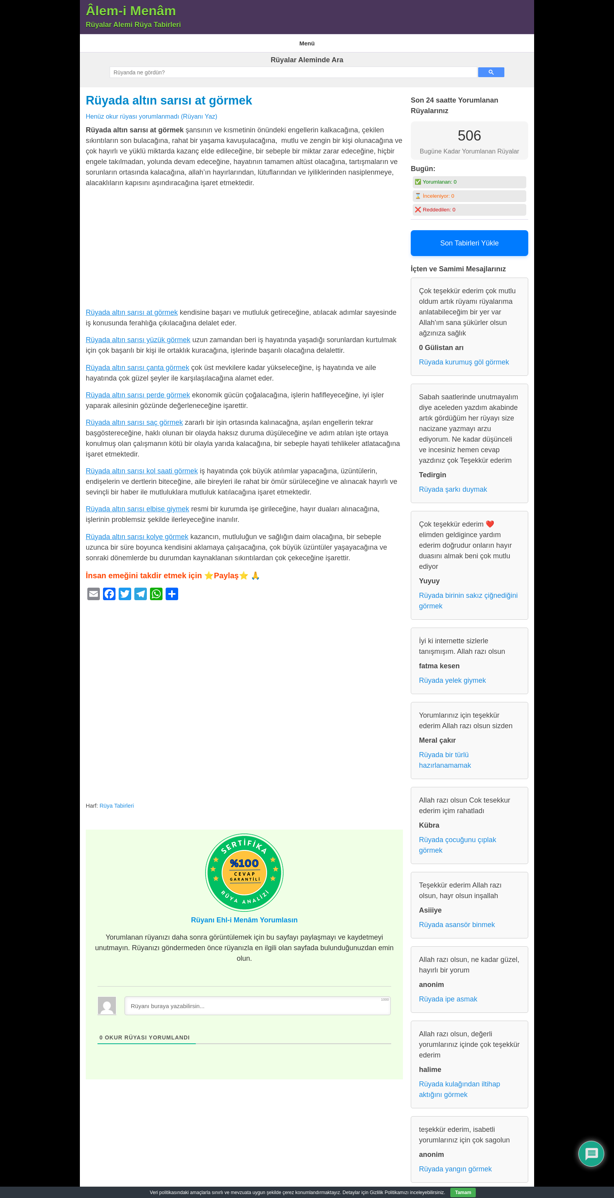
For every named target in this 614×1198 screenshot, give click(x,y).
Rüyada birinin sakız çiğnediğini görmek (468, 596)
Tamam (463, 1192)
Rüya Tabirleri (331, 40)
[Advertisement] (244, 245)
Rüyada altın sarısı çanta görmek (137, 362)
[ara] (293, 67)
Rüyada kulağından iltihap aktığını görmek (459, 1084)
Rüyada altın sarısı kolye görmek (137, 532)
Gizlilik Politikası (285, 40)
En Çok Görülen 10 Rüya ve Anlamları (211, 40)
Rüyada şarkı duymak (453, 485)
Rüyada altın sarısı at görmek (169, 95)
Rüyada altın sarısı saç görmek (134, 417)
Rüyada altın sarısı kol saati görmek (142, 466)
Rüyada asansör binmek (457, 920)
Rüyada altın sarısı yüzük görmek (138, 335)
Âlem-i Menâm (131, 10)
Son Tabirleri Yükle (469, 238)
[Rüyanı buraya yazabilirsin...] (258, 1000)
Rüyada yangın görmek (455, 1164)
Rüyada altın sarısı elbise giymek (137, 504)
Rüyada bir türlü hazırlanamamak (445, 755)
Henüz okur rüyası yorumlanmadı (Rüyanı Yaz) (151, 111)
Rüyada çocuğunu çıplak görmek (457, 840)
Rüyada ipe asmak (448, 994)
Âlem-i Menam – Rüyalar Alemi (121, 40)
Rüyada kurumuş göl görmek (464, 357)
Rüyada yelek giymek (452, 676)
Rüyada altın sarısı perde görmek (138, 390)
